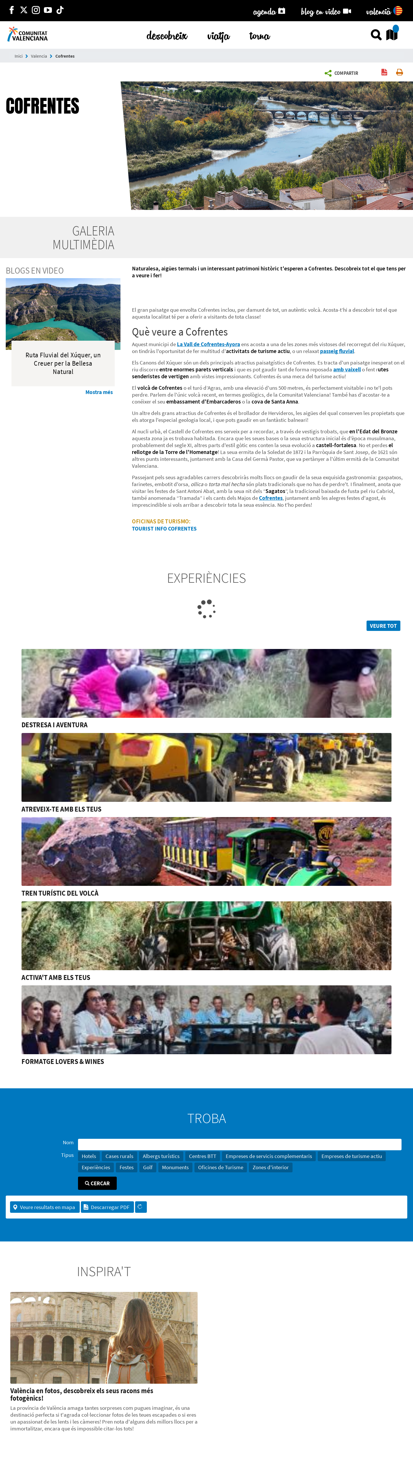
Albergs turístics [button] (161, 1156)
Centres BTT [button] (202, 1156)
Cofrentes (65, 56)
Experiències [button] (96, 1167)
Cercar (97, 1183)
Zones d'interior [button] (271, 1167)
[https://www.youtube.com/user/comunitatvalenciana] (48, 10)
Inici (19, 56)
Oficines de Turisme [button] (220, 1167)
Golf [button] (148, 1167)
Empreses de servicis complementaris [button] (269, 1156)
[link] (206, 689)
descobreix (167, 34)
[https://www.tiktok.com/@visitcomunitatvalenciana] (60, 10)
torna (260, 34)
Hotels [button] (89, 1156)
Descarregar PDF (106, 1207)
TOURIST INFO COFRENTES (164, 528)
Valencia (39, 56)
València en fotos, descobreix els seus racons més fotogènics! (81, 1394)
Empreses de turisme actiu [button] (352, 1156)
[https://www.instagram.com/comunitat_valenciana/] (36, 10)
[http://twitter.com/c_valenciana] (24, 10)
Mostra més (99, 392)
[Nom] (240, 1144)
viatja (218, 34)
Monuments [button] (175, 1167)
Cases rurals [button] (119, 1156)
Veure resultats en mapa (43, 1207)
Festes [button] (127, 1167)
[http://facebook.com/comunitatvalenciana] (12, 10)
